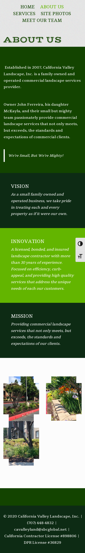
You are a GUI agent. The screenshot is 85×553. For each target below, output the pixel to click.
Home (27, 7)
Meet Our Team (42, 20)
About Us (52, 7)
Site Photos (56, 14)
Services (24, 14)
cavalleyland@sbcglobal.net (40, 529)
